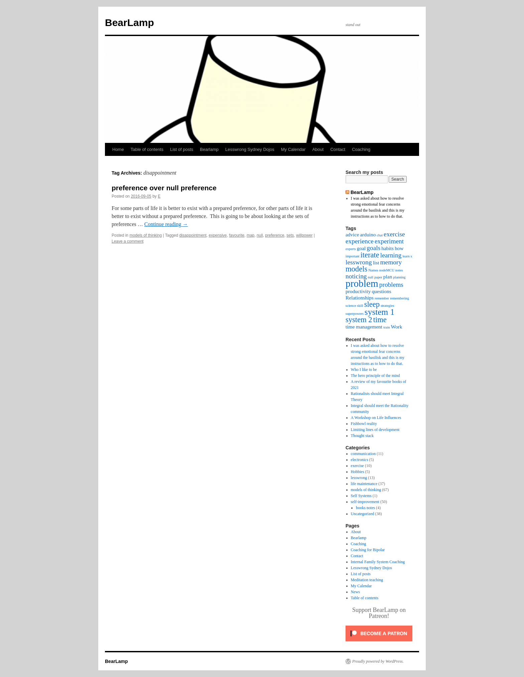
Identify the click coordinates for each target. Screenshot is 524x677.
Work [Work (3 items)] (396, 326)
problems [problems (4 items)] (391, 284)
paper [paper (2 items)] (378, 277)
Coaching (361, 149)
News (355, 592)
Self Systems (361, 495)
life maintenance (364, 483)
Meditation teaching (367, 580)
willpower (304, 235)
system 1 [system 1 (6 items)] (379, 311)
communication (363, 453)
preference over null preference (164, 188)
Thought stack (362, 435)
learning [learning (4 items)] (391, 255)
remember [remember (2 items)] (382, 298)
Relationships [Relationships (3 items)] (360, 297)
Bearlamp (209, 149)
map (250, 235)
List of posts (181, 149)
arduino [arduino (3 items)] (368, 234)
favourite (236, 235)
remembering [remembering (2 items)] (399, 298)
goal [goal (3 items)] (361, 248)
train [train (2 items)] (386, 327)
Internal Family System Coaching (378, 561)
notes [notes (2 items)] (399, 270)
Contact (337, 149)
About (317, 149)
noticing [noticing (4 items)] (356, 276)
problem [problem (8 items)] (362, 283)
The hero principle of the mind (375, 375)
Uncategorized (362, 513)
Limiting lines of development (375, 429)
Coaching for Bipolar (368, 549)
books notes (365, 507)
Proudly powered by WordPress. (378, 661)
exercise (357, 465)
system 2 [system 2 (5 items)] (359, 319)
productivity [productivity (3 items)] (358, 291)
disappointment (192, 235)
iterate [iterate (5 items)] (369, 255)
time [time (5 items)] (380, 319)
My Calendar (293, 149)
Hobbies (357, 471)
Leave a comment (127, 241)
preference (274, 235)
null (260, 235)
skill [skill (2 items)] (360, 305)
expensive (218, 235)
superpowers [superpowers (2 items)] (355, 313)
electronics (359, 459)
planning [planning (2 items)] (399, 277)
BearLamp (129, 22)
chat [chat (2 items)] (380, 235)
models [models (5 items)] (356, 269)
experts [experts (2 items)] (351, 249)
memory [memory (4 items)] (391, 262)
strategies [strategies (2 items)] (387, 305)
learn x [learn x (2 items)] (407, 256)
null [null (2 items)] (371, 277)
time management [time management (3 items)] (364, 326)
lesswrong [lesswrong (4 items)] (359, 262)
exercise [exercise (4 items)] (394, 234)
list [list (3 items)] (376, 262)
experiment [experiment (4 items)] (389, 241)
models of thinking (145, 235)
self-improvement (365, 501)
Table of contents (147, 149)
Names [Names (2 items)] (373, 270)
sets (290, 235)
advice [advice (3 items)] (352, 234)
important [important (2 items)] (352, 256)
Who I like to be (364, 369)
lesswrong (359, 477)
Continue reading (166, 224)
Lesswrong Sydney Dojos (249, 149)
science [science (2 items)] (351, 305)
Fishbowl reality (364, 423)
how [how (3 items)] (399, 248)
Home (118, 149)
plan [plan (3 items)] (387, 276)
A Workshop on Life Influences (376, 417)
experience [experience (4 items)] (360, 241)
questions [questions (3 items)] (381, 291)
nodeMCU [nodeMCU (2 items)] (386, 270)
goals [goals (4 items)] (373, 247)
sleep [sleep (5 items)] (372, 304)
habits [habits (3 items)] (387, 248)
